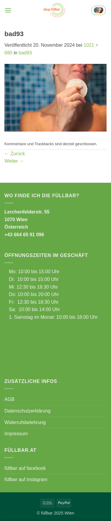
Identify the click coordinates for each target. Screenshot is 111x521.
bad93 (25, 52)
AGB (9, 399)
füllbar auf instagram (25, 479)
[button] (8, 10)
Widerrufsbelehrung (25, 422)
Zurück (14, 153)
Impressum (16, 433)
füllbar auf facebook (25, 468)
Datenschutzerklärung (27, 410)
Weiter (14, 161)
